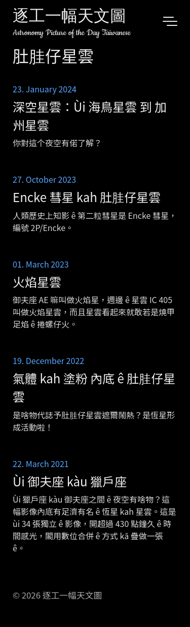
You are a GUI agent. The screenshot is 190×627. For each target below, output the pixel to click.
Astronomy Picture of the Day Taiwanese (72, 32)
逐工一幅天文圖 (69, 17)
